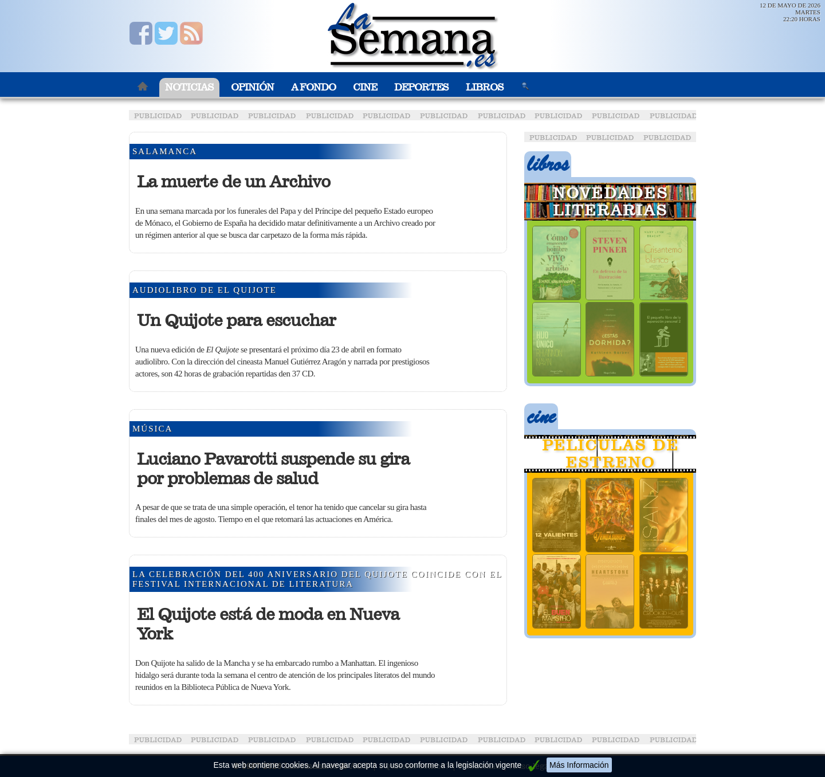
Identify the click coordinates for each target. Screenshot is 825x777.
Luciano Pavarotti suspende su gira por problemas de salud (273, 468)
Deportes (421, 87)
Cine (365, 87)
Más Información (578, 765)
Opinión (252, 87)
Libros (485, 87)
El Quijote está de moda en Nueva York (268, 624)
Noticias (189, 87)
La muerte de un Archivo (233, 181)
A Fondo (313, 87)
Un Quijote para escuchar (236, 320)
